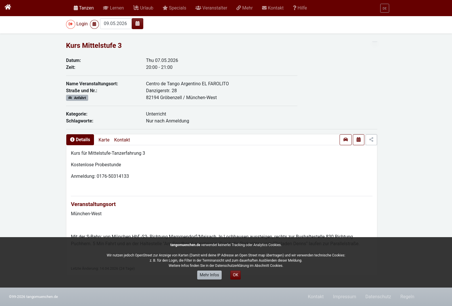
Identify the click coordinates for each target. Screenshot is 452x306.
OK (235, 275)
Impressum (344, 296)
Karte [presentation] (104, 140)
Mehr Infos (209, 275)
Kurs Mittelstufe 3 (94, 45)
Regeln (407, 296)
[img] (137, 23)
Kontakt (122, 140)
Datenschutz (378, 296)
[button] (113, 8)
